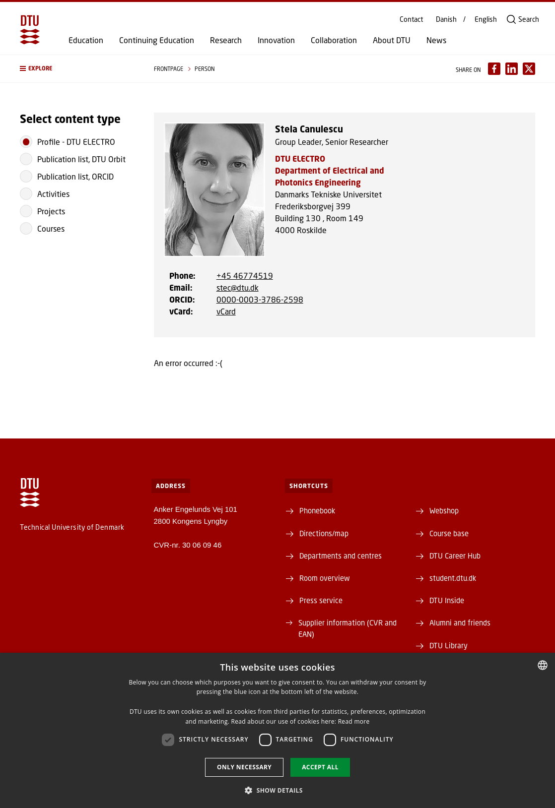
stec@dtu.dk (237, 287)
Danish (446, 19)
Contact (411, 19)
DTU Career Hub (455, 555)
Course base (449, 533)
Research (226, 40)
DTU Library (448, 645)
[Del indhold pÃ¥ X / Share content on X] (529, 68)
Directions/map (323, 533)
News (436, 40)
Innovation (276, 40)
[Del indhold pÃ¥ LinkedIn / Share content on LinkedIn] (511, 68)
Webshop (444, 510)
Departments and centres (340, 555)
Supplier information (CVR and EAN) (347, 628)
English (486, 19)
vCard (226, 311)
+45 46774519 (244, 275)
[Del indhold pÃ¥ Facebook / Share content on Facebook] (494, 68)
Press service (321, 600)
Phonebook (317, 510)
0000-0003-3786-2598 (259, 299)
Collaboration (334, 40)
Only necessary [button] (244, 767)
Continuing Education (156, 40)
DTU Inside (446, 600)
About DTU (392, 40)
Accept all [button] (320, 767)
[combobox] (543, 665)
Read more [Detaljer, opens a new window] (354, 721)
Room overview (324, 577)
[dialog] (277, 730)
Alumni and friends (459, 622)
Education (86, 40)
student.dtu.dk (452, 577)
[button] (77, 68)
